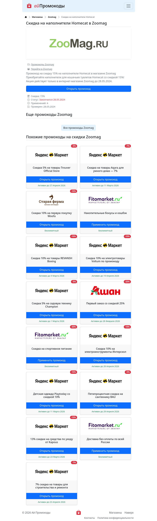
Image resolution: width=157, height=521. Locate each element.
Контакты (89, 517)
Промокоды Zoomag (40, 64)
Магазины (115, 512)
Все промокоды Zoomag (78, 128)
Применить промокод (105, 224)
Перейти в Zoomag (39, 69)
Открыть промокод (78, 89)
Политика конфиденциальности (115, 517)
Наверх (129, 512)
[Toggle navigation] (128, 6)
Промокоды (46, 6)
